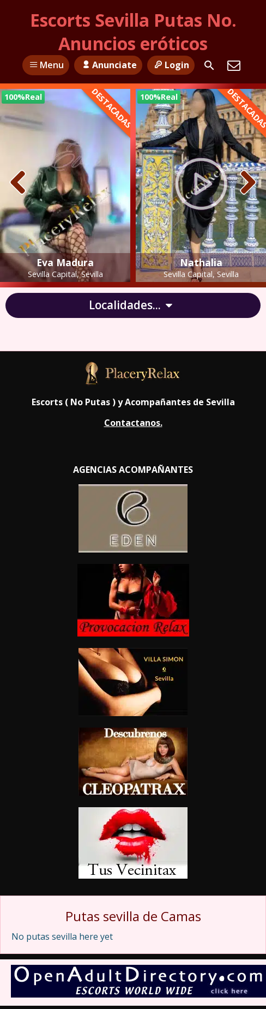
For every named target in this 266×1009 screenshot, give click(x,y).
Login (171, 65)
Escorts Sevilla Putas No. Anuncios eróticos (133, 31)
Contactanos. (133, 423)
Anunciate (108, 65)
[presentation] (18, 183)
